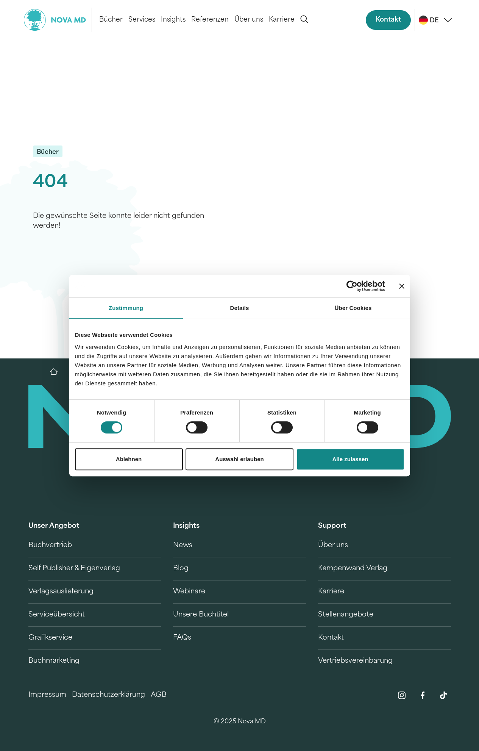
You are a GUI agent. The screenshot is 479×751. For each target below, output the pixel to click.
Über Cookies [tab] (353, 308)
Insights (173, 20)
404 (50, 182)
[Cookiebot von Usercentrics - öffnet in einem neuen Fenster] (352, 286)
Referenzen (210, 20)
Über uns (248, 20)
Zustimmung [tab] (126, 308)
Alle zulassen (350, 459)
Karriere (282, 20)
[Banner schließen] (401, 286)
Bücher (111, 20)
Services (141, 20)
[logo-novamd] (58, 20)
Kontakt (388, 20)
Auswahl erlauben (239, 459)
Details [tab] (239, 308)
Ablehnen (129, 459)
